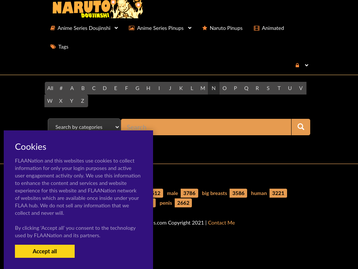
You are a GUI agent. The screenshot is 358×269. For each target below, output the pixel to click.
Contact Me (221, 222)
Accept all (44, 251)
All (50, 88)
